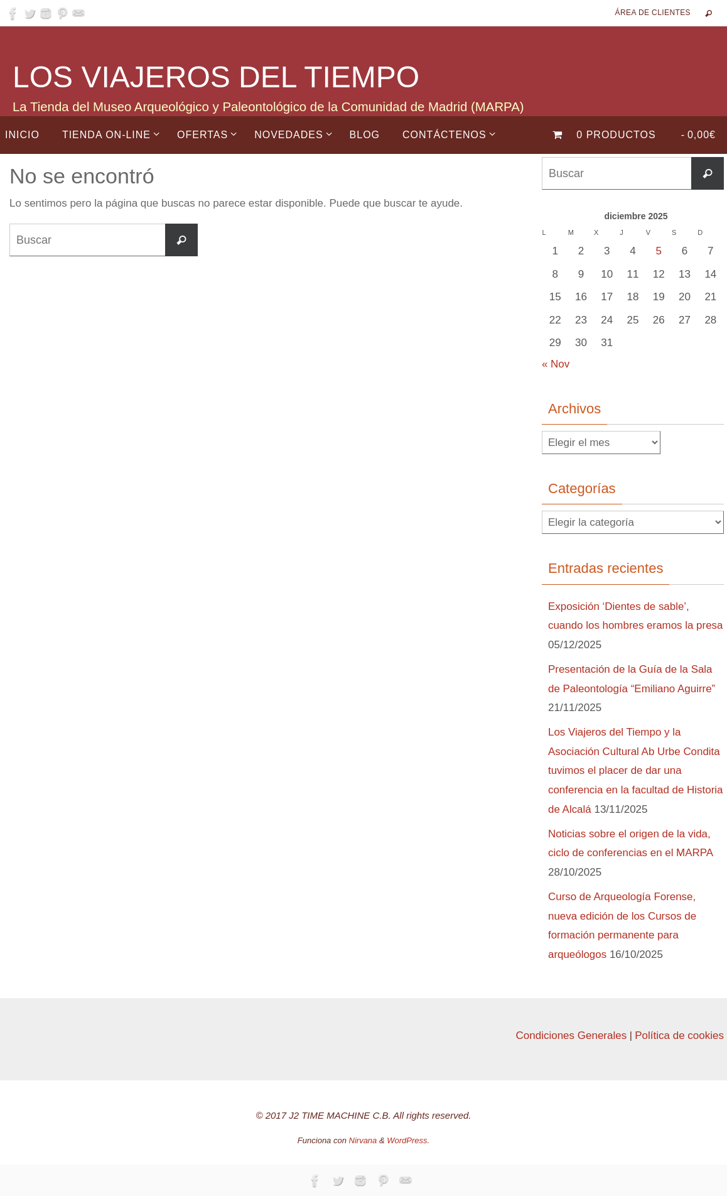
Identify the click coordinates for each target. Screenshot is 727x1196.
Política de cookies (679, 1035)
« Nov (555, 364)
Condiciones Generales (571, 1035)
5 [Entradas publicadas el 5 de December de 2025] (659, 251)
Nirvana (363, 1140)
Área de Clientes (653, 12)
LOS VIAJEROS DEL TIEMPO (216, 77)
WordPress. (408, 1140)
